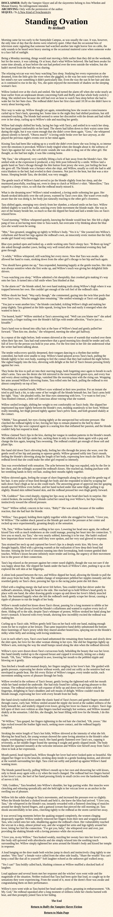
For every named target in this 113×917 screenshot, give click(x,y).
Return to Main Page (56, 912)
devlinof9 (59, 28)
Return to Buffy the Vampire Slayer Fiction (56, 906)
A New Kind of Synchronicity (34, 12)
